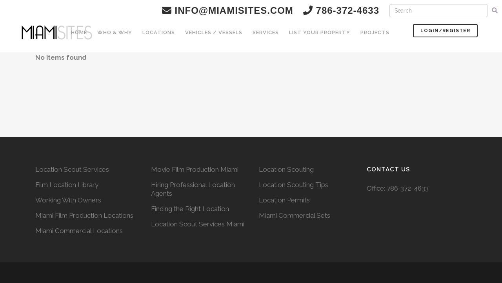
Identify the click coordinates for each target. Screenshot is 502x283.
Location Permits (284, 200)
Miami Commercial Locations (79, 231)
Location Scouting (286, 169)
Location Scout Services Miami (197, 224)
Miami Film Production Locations (84, 215)
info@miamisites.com (227, 10)
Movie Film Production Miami (194, 169)
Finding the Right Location (190, 209)
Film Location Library (66, 185)
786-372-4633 (408, 188)
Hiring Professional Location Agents (193, 189)
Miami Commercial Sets (294, 215)
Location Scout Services (72, 169)
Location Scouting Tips (293, 185)
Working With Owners (68, 200)
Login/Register (445, 30)
